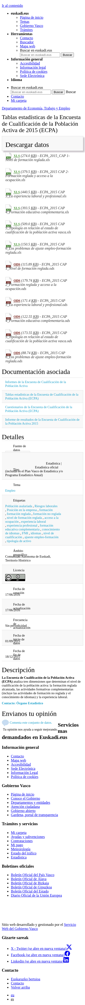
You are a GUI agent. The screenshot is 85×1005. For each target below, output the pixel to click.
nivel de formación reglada (24, 517)
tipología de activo (19, 541)
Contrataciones (22, 841)
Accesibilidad (30, 63)
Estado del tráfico (23, 853)
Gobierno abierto (23, 811)
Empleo (10, 490)
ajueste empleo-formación (41, 537)
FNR (25, 533)
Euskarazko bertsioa (25, 979)
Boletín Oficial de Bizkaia (30, 883)
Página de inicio (31, 17)
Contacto (26, 38)
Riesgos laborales (46, 506)
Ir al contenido (12, 6)
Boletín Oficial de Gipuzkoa (31, 887)
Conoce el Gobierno (25, 798)
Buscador (27, 42)
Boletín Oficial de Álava (28, 879)
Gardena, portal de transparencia (34, 815)
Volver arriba (20, 987)
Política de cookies (33, 71)
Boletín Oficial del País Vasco (32, 875)
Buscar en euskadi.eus (36, 50)
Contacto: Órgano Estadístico (22, 703)
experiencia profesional (22, 525)
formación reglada (19, 514)
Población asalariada (18, 506)
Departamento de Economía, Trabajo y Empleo (36, 108)
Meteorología (20, 849)
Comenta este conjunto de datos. (31, 722)
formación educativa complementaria (29, 527)
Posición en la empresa (22, 510)
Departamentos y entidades (30, 802)
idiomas (36, 533)
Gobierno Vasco (31, 26)
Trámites (26, 30)
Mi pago (17, 845)
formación (46, 510)
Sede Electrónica (32, 76)
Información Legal (24, 773)
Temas (24, 21)
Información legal (33, 67)
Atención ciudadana (25, 807)
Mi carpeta (19, 100)
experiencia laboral (33, 521)
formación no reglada (47, 514)
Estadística (19, 857)
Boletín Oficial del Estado (30, 891)
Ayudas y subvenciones (28, 837)
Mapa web (27, 46)
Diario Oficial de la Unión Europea (36, 895)
